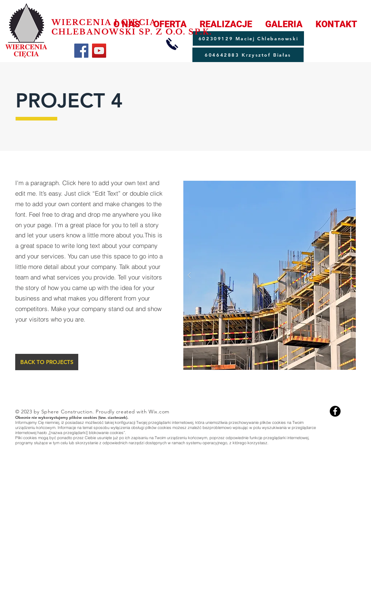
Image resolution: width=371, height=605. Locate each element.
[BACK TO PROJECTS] (46, 362)
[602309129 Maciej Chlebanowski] (248, 38)
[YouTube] (99, 51)
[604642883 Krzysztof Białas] (248, 55)
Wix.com (159, 411)
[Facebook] (81, 51)
